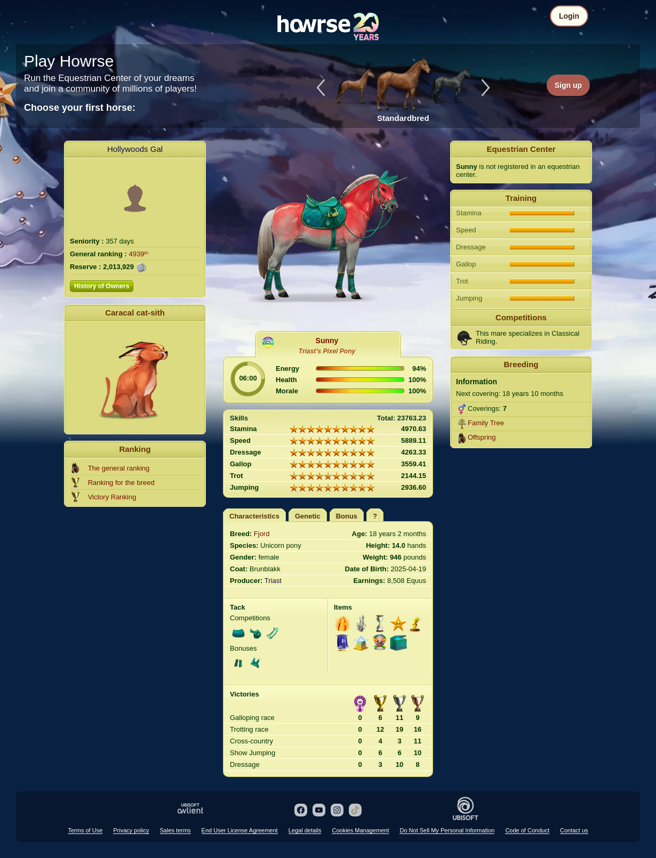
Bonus (346, 516)
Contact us (574, 830)
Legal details (305, 830)
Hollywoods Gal (135, 148)
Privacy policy (131, 830)
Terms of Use (85, 830)
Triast (273, 581)
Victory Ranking (112, 497)
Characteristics (254, 516)
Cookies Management (360, 830)
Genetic (308, 516)
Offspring (482, 437)
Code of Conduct (527, 830)
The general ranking (119, 468)
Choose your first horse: (79, 107)
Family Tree (486, 423)
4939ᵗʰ (139, 254)
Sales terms (175, 830)
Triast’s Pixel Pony (327, 351)
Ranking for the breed (121, 483)
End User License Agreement (240, 830)
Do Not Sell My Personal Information (446, 830)
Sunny (327, 340)
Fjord (262, 534)
